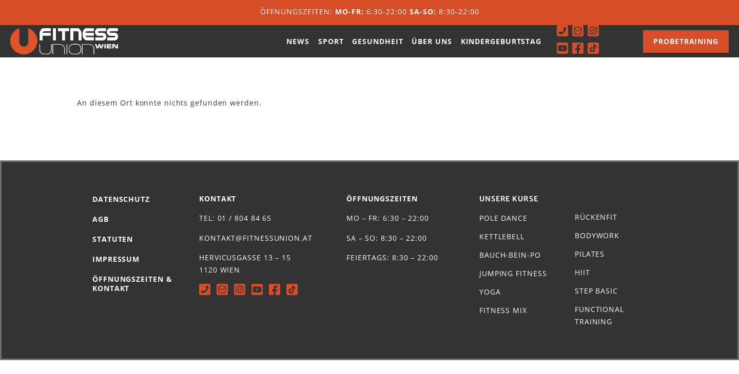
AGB (100, 233)
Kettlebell (501, 250)
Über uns (432, 48)
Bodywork (597, 249)
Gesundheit (377, 48)
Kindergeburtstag (501, 48)
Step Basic (596, 304)
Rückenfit (596, 231)
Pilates (590, 268)
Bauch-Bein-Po (510, 269)
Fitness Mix (503, 324)
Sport (331, 48)
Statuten (112, 253)
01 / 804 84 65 (245, 232)
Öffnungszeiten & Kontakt (132, 297)
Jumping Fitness (513, 287)
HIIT (582, 286)
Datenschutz (121, 213)
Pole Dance (503, 232)
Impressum (116, 273)
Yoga (490, 305)
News (297, 48)
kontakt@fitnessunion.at (256, 252)
